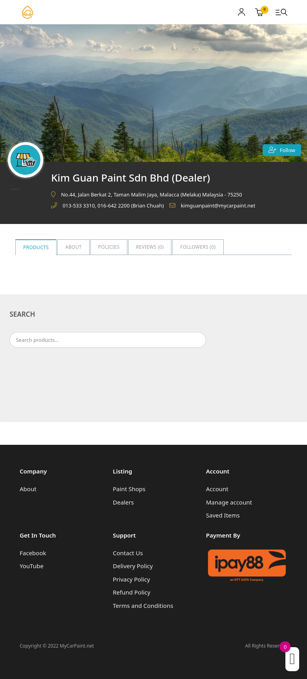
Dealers (123, 502)
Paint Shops (129, 489)
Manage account (229, 502)
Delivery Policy (133, 566)
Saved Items (223, 515)
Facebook (33, 553)
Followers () (197, 247)
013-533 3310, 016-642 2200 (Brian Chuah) (113, 205)
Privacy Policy (131, 579)
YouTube (32, 566)
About (73, 247)
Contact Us (128, 553)
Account (217, 489)
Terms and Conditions (143, 605)
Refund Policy (131, 592)
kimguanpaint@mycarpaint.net (218, 205)
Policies (108, 247)
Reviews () (150, 247)
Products (36, 247)
